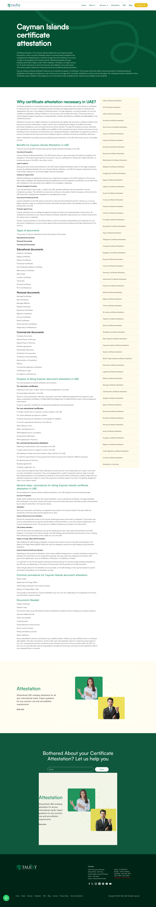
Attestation (115, 5)
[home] (14, 5)
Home (83, 5)
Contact (55, 896)
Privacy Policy (64, 896)
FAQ (124, 5)
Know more (20, 712)
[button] (93, 5)
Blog (130, 5)
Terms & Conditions (77, 896)
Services (29, 896)
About (23, 896)
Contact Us (141, 5)
